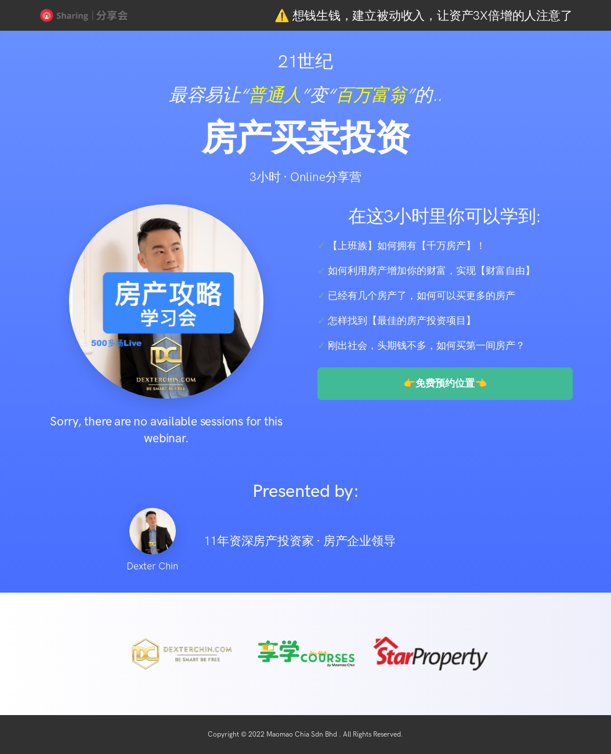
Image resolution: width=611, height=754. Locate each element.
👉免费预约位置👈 (445, 383)
